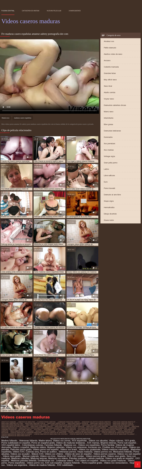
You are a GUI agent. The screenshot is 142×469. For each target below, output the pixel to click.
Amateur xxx (109, 41)
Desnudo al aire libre (112, 195)
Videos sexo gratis (12, 456)
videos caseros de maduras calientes (84, 432)
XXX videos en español (87, 460)
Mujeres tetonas (108, 443)
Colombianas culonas (32, 445)
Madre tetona (45, 440)
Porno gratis (121, 447)
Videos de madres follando (42, 465)
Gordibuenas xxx (46, 460)
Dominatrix (108, 137)
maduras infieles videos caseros (14, 426)
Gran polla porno (110, 163)
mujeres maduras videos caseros (92, 428)
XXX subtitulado (65, 465)
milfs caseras (70, 428)
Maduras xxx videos (58, 458)
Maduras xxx (70, 445)
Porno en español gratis (43, 443)
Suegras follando (72, 463)
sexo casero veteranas (45, 431)
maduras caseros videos (123, 423)
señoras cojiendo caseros (65, 429)
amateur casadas (8, 422)
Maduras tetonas (39, 458)
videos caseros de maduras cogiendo (117, 432)
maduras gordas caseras (123, 425)
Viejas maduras (84, 452)
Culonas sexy (32, 452)
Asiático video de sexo (113, 54)
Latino (106, 169)
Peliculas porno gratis (21, 449)
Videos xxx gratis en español (119, 458)
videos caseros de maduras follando (119, 434)
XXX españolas (80, 440)
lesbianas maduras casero (69, 422)
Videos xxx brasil (69, 449)
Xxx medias (109, 150)
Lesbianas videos (65, 460)
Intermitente (108, 118)
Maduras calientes (20, 458)
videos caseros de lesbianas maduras (26, 432)
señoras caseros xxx (43, 429)
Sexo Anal (108, 86)
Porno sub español (127, 443)
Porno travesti (109, 188)
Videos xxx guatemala (89, 449)
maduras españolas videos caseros (65, 425)
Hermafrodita (109, 207)
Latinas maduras (96, 458)
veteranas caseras (65, 431)
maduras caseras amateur (124, 422)
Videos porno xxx (35, 463)
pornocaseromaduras (117, 428)
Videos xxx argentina (17, 465)
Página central (7, 11)
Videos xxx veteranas (76, 447)
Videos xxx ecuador (20, 454)
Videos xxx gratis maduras (113, 460)
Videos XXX (19, 452)
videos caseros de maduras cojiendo (16, 434)
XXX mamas (93, 443)
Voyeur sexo (109, 99)
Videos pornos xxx (103, 452)
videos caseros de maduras (55, 432)
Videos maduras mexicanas (116, 449)
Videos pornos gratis (96, 456)
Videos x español (20, 447)
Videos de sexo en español (78, 454)
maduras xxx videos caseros (31, 428)
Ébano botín (109, 220)
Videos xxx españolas (89, 445)
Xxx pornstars (109, 143)
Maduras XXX (64, 456)
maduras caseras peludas (12, 423)
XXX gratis (130, 440)
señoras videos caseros (112, 429)
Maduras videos (38, 447)
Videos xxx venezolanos (116, 463)
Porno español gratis (92, 463)
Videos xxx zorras (61, 440)
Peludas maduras (77, 458)
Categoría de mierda (30, 11)
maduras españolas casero (37, 425)
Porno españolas (17, 463)
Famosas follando (53, 445)
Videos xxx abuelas (98, 440)
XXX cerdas (78, 456)
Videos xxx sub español (128, 454)
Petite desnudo (110, 48)
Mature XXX (38, 454)
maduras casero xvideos (78, 423)
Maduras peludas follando (23, 460)
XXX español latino (11, 445)
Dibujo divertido (110, 214)
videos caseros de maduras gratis (15, 436)
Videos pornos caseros (104, 454)
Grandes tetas (110, 73)
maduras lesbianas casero (42, 426)
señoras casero (25, 429)
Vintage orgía (109, 156)
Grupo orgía (109, 201)
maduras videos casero (120, 426)
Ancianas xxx (94, 447)
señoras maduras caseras (89, 429)
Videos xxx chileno (54, 454)
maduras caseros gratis (100, 423)
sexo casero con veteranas (22, 431)
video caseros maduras (106, 431)
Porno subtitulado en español (15, 443)
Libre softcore (109, 175)
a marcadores (75, 11)
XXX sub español (53, 463)
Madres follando (9, 440)
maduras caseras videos (35, 423)
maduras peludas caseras (97, 426)
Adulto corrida (109, 92)
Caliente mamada (111, 67)
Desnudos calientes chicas (115, 105)
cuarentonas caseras (46, 422)
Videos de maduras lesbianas (71, 443)
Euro (105, 182)
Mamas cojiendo (31, 456)
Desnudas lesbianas (112, 131)
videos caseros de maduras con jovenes (51, 434)
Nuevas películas (54, 11)
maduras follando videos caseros (96, 425)
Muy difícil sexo (110, 80)
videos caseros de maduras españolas (85, 434)
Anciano (107, 60)
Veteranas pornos (67, 452)
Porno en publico (49, 452)
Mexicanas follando (122, 452)
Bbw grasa (108, 124)
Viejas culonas (116, 440)
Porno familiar (107, 445)
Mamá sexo (108, 112)
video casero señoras (85, 431)
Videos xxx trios (48, 456)
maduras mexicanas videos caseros (69, 426)
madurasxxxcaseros (53, 428)
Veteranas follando (28, 440)
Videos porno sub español (46, 449)
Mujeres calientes (56, 447)
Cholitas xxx (108, 447)
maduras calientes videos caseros (96, 422)
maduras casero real (56, 423)
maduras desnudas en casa (12, 425)
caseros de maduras (26, 422)
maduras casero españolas (22, 118)
